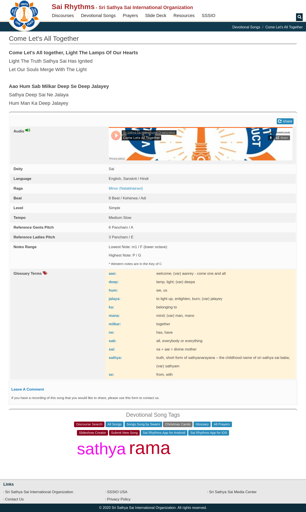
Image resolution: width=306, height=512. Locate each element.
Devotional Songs (98, 15)
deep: (114, 282)
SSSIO (208, 15)
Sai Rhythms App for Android (164, 432)
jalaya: (114, 299)
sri (223, 454)
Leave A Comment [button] (27, 389)
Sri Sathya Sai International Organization (39, 492)
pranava (116, 442)
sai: (112, 349)
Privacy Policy (119, 499)
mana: (114, 315)
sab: (112, 341)
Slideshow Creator (92, 432)
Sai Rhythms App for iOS (208, 432)
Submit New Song (124, 432)
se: (111, 374)
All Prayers (222, 424)
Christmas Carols (177, 424)
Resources (184, 15)
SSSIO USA (117, 492)
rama (150, 448)
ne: (111, 332)
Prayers (130, 15)
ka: (111, 307)
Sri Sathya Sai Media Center (233, 492)
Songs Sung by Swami (143, 424)
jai (176, 442)
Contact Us (14, 499)
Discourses (63, 15)
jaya (200, 443)
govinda (190, 460)
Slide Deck (156, 15)
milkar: (115, 324)
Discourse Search (89, 424)
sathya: (115, 358)
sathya (101, 448)
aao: (112, 273)
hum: (113, 290)
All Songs (115, 424)
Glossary (202, 424)
